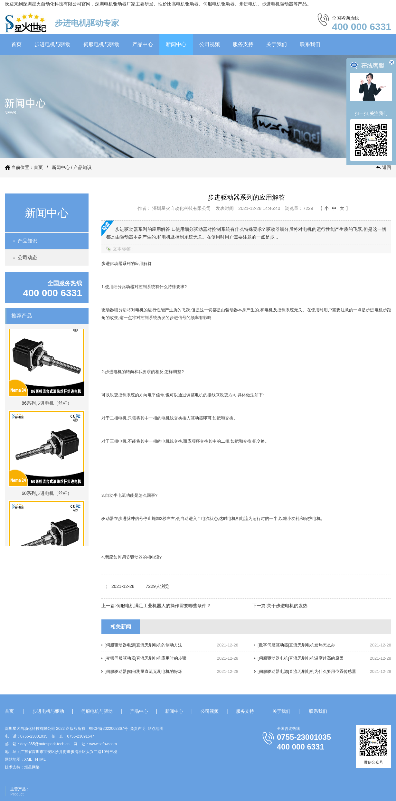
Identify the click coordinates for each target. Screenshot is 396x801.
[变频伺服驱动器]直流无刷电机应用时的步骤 (145, 658)
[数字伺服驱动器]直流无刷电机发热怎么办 (296, 645)
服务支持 (243, 44)
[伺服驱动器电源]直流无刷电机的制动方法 (143, 645)
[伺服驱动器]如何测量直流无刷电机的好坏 (143, 671)
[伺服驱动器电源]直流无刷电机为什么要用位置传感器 (307, 671)
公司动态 (27, 257)
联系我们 (310, 44)
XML (28, 759)
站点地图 (155, 728)
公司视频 (209, 44)
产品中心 (142, 44)
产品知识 (82, 167)
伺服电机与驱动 (101, 44)
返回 (386, 167)
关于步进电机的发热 (287, 605)
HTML (40, 759)
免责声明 (138, 728)
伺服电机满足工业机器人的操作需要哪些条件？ (163, 605)
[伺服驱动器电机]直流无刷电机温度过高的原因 (301, 658)
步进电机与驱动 (52, 44)
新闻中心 (176, 44)
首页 (16, 44)
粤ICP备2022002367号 (108, 728)
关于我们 (276, 44)
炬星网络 (32, 767)
